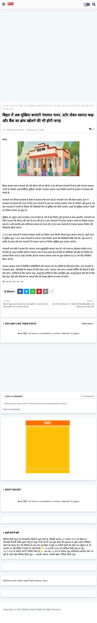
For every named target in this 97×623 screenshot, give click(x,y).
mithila (13, 105)
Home (5, 105)
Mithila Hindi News (32, 609)
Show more (87, 323)
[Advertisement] (48, 33)
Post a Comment (11, 409)
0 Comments (87, 396)
